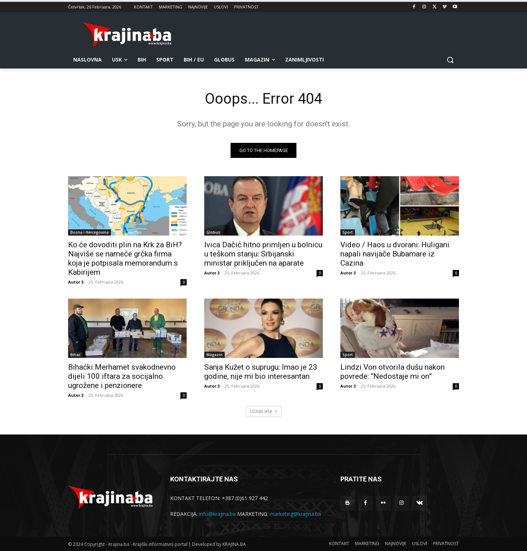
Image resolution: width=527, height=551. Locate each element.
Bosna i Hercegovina (89, 232)
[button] (450, 60)
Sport (348, 232)
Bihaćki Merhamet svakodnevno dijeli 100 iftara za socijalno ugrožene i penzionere (122, 376)
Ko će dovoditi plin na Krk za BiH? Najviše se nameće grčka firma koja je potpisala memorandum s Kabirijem (125, 258)
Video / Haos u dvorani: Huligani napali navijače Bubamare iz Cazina (394, 253)
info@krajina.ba (217, 513)
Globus (213, 232)
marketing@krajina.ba (295, 513)
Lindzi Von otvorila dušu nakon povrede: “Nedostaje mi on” (392, 372)
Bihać (75, 354)
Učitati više (263, 411)
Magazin (214, 354)
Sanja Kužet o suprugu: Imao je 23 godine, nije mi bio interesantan (260, 372)
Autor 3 (75, 282)
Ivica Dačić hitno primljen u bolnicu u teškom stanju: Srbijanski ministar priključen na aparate (263, 253)
